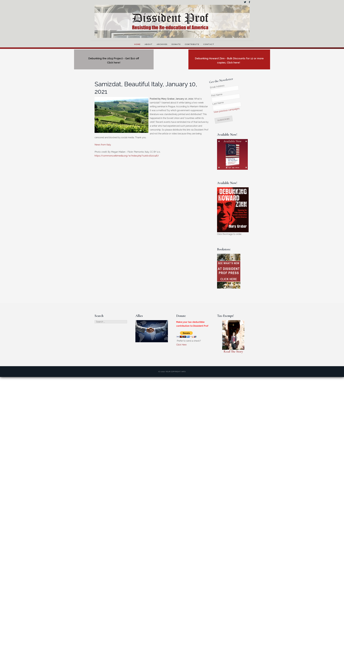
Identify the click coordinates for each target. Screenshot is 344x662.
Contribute (192, 44)
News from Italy (103, 144)
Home (137, 44)
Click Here (181, 344)
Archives (162, 44)
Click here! (75, 62)
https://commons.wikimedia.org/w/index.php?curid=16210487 (127, 155)
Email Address (209, 86)
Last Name (212, 103)
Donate (176, 44)
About (149, 44)
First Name (210, 95)
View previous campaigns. (222, 108)
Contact (208, 44)
